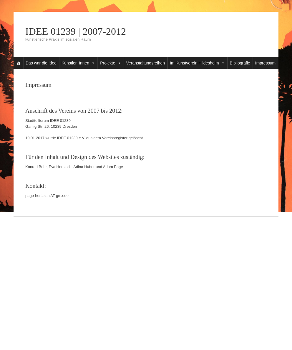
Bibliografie (240, 63)
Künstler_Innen (75, 63)
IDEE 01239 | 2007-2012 (75, 31)
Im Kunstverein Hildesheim (194, 63)
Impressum (265, 63)
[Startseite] (18, 63)
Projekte (107, 63)
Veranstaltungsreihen (145, 63)
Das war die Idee (41, 63)
